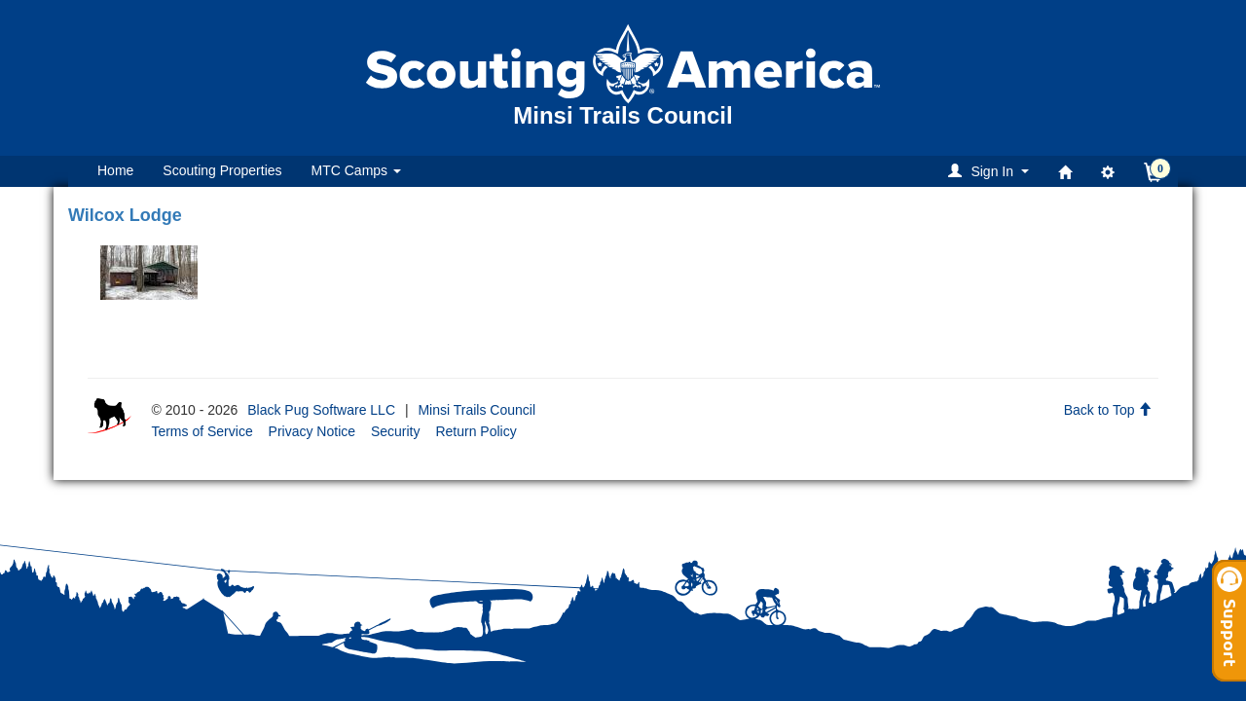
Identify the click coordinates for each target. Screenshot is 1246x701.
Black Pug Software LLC (321, 410)
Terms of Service (201, 431)
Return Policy (475, 431)
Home (115, 170)
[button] (991, 171)
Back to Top (1108, 410)
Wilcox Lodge (125, 215)
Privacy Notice (312, 431)
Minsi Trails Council (476, 410)
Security (396, 431)
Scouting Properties (222, 170)
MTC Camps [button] (356, 170)
